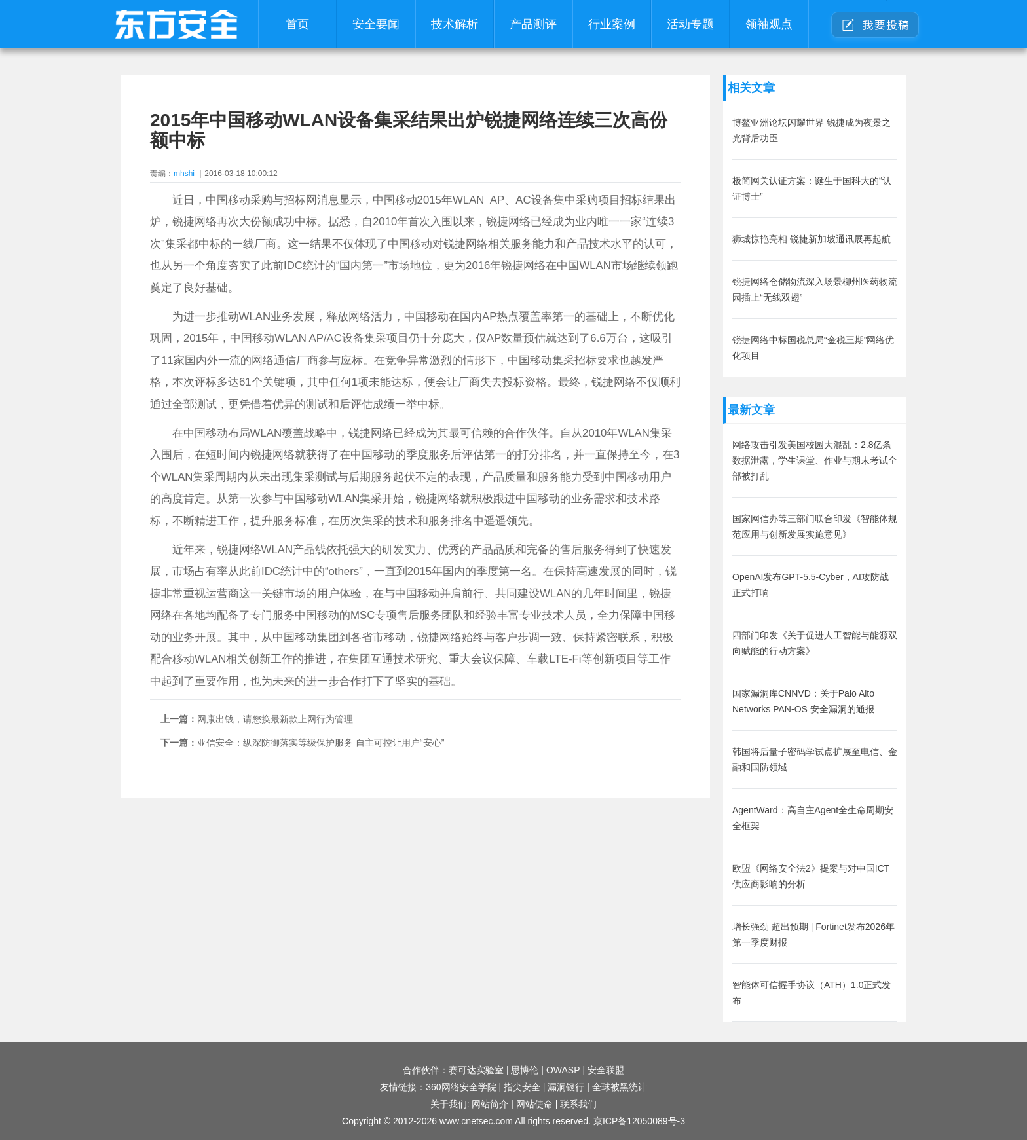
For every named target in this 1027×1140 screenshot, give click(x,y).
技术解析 (454, 24)
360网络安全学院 (461, 1087)
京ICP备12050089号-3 (639, 1121)
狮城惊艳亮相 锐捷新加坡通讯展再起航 (811, 239)
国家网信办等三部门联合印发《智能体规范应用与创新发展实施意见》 (814, 526)
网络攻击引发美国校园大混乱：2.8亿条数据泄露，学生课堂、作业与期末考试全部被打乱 (814, 460)
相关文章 (751, 87)
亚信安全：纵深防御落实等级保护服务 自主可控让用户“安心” (320, 742)
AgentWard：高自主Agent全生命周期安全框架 (812, 818)
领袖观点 (769, 24)
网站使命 (534, 1104)
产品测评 (533, 24)
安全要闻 (376, 24)
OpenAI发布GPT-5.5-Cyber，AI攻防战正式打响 (810, 585)
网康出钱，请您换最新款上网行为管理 (275, 719)
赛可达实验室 (476, 1070)
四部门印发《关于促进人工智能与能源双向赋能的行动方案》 (814, 643)
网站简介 (490, 1104)
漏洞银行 (566, 1087)
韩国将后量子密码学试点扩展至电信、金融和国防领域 (814, 759)
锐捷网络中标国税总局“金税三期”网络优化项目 (813, 348)
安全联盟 (606, 1070)
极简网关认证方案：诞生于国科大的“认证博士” (811, 188)
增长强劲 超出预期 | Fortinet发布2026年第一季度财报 (813, 934)
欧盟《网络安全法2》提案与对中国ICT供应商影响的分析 (810, 876)
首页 (297, 24)
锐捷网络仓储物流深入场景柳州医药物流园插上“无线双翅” (814, 289)
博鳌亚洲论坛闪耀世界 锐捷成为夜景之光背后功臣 (811, 130)
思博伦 (524, 1070)
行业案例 (611, 24)
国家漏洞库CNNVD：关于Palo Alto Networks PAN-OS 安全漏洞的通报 (803, 701)
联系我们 (578, 1104)
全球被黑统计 (619, 1087)
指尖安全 (522, 1087)
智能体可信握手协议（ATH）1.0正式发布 (811, 993)
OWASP (563, 1070)
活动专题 (690, 24)
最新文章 (751, 409)
